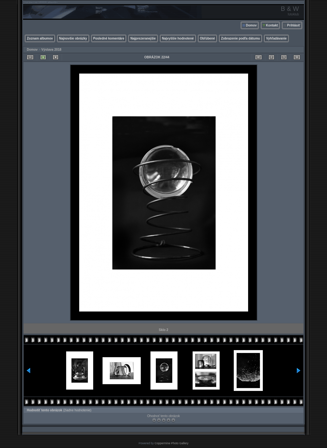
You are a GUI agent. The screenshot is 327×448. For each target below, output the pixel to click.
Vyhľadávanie (276, 38)
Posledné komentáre (109, 38)
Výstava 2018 (51, 49)
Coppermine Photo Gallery (171, 443)
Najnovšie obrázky (73, 38)
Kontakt (272, 25)
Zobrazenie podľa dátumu (240, 38)
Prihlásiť (293, 25)
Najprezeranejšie (143, 38)
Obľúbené (207, 38)
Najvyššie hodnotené (178, 38)
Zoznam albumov (40, 38)
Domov (251, 25)
